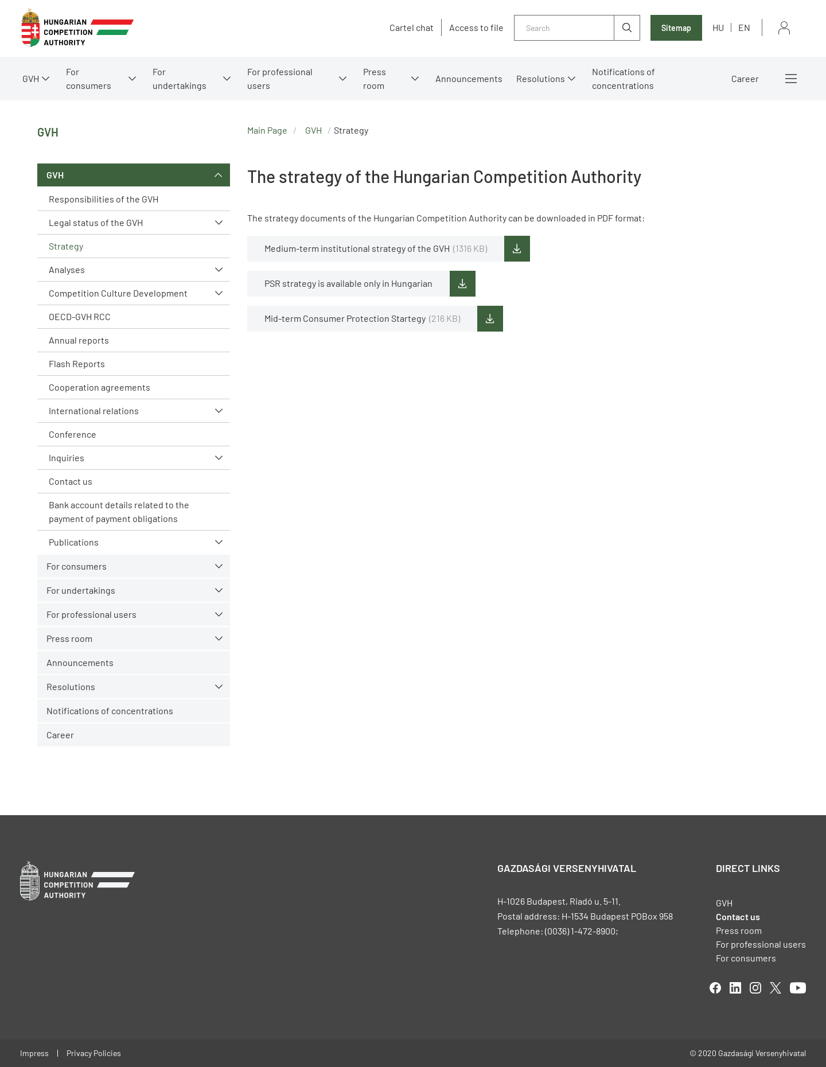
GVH (30, 78)
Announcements (468, 78)
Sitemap (676, 28)
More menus (791, 78)
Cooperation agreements (99, 386)
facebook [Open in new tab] (715, 988)
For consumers (88, 78)
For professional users (280, 78)
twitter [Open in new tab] (775, 988)
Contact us (70, 481)
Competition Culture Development (118, 292)
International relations (94, 410)
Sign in (784, 28)
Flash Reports (77, 363)
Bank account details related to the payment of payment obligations (119, 511)
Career (745, 78)
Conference (72, 434)
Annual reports (79, 339)
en (744, 27)
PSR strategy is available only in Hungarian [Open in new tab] (348, 283)
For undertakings (179, 78)
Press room (374, 78)
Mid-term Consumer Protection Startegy (362, 318)
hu (718, 27)
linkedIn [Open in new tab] (735, 988)
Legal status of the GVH (96, 222)
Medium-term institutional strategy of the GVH (375, 248)
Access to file (476, 27)
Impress (34, 1053)
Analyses (67, 269)
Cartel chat (411, 27)
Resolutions (540, 78)
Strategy (66, 245)
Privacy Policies (94, 1053)
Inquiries (66, 457)
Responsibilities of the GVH (103, 198)
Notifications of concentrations (623, 78)
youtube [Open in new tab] (798, 988)
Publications (74, 541)
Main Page (267, 129)
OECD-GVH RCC (80, 316)
